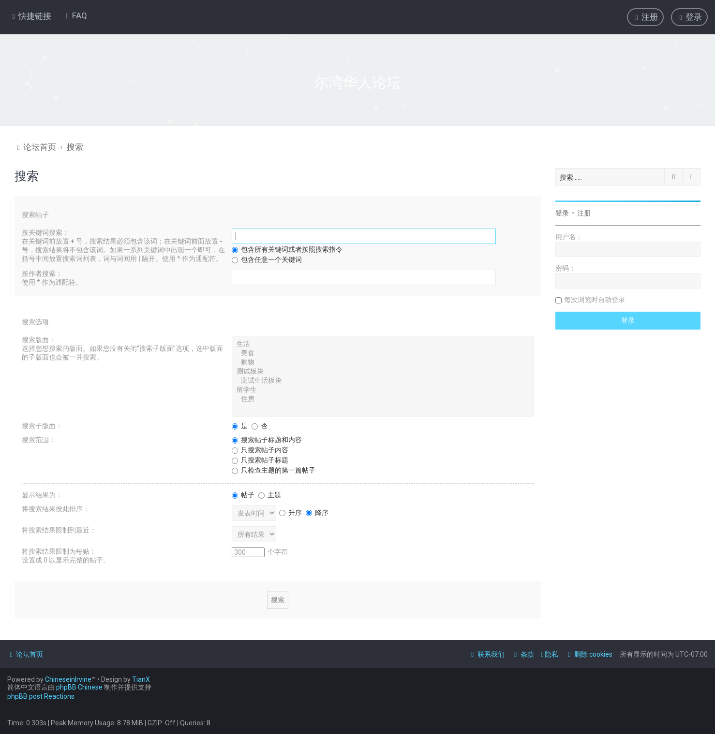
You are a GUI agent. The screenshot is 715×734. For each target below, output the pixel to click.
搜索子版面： (42, 425)
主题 (269, 494)
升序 (290, 511)
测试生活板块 (383, 380)
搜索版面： (39, 339)
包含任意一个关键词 (267, 258)
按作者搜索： (42, 272)
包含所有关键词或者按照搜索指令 (287, 248)
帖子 (243, 494)
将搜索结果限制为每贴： (59, 550)
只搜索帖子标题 (260, 459)
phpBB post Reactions (40, 696)
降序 (317, 511)
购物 (383, 361)
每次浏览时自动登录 (594, 298)
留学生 (383, 389)
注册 (584, 212)
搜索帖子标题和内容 (267, 439)
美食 (383, 352)
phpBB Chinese (79, 687)
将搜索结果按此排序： (55, 508)
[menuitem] (75, 15)
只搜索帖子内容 (260, 449)
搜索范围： (39, 439)
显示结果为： (42, 494)
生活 (383, 343)
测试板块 (383, 370)
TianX (141, 679)
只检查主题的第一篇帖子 (273, 469)
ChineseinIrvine (68, 679)
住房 (383, 398)
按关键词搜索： (45, 231)
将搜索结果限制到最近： (59, 529)
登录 (562, 212)
